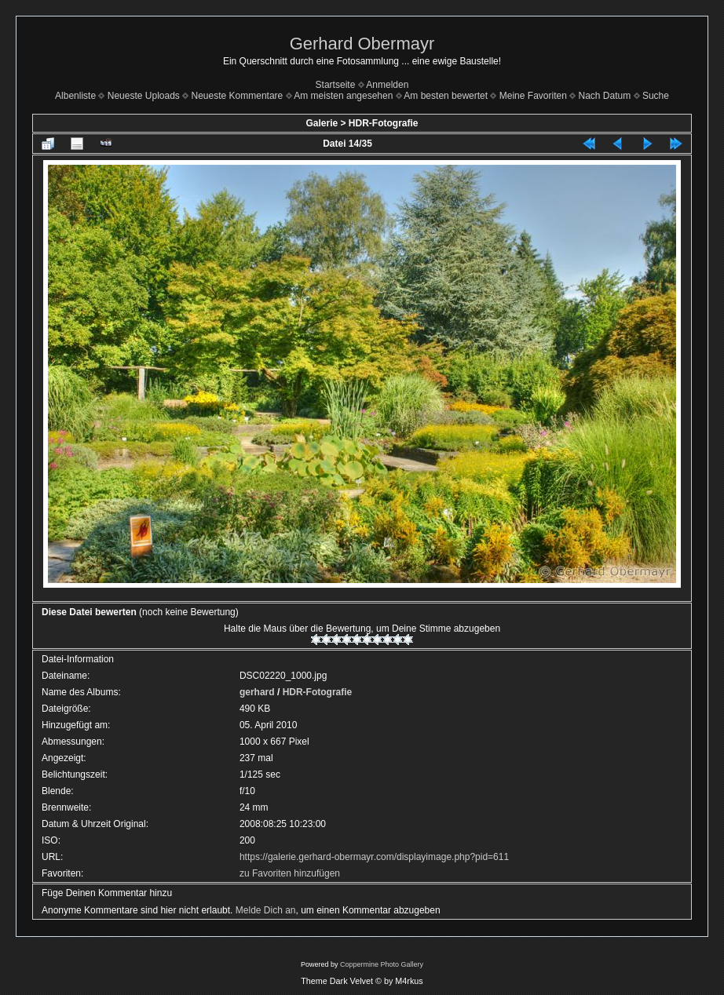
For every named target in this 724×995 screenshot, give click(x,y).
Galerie (321, 123)
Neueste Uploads (144, 95)
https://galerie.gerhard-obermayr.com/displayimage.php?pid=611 (374, 856)
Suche (655, 95)
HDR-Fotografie (384, 123)
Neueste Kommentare (237, 95)
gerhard (257, 692)
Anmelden (387, 84)
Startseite (336, 84)
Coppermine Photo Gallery (381, 964)
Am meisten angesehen (343, 95)
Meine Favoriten (533, 95)
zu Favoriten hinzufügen (290, 873)
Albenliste (75, 95)
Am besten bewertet (446, 95)
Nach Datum (605, 95)
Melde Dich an (266, 910)
